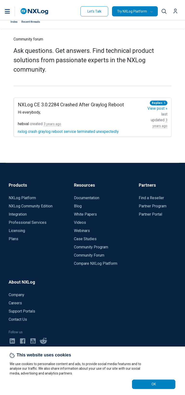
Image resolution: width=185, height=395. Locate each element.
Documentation (86, 198)
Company (16, 295)
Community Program (91, 247)
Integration (18, 214)
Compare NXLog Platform (95, 263)
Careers (15, 303)
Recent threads (30, 21)
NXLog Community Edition (31, 206)
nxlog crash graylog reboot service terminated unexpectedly (68, 131)
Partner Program (152, 206)
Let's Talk (94, 11)
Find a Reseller (151, 198)
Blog (78, 206)
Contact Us (18, 319)
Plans (13, 239)
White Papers (85, 214)
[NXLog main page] (34, 11)
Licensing (17, 230)
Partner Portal (150, 214)
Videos (80, 222)
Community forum (28, 39)
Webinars (82, 230)
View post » (157, 108)
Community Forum (89, 255)
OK (154, 384)
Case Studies (85, 239)
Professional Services (27, 222)
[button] (12, 11)
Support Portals (22, 311)
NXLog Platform (22, 198)
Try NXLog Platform (132, 11)
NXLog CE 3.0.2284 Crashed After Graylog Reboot (71, 105)
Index (14, 21)
